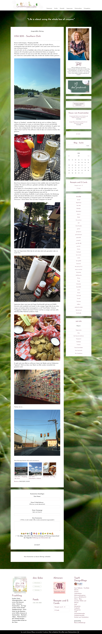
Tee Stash (78, 295)
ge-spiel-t (79, 240)
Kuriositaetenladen (79, 347)
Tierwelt (78, 298)
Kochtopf (78, 252)
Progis (78, 281)
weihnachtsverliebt (79, 307)
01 (75, 162)
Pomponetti (78, 338)
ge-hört (78, 228)
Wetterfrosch (79, 310)
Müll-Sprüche (79, 275)
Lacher (78, 257)
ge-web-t (79, 246)
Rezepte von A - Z (79, 185)
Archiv (56, 8)
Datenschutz (78, 8)
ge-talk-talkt (78, 243)
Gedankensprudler (79, 615)
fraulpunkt (77, 608)
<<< (69, 155)
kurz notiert (78, 255)
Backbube (78, 341)
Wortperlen (77, 606)
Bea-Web (79, 205)
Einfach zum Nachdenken (81, 617)
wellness (78, 304)
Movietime (78, 272)
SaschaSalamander (79, 613)
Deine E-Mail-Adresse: (37, 503)
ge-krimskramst (78, 234)
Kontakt (62, 8)
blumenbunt (78, 211)
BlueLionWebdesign (79, 622)
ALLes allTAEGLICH (80, 597)
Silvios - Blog (78, 599)
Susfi (75, 604)
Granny (78, 249)
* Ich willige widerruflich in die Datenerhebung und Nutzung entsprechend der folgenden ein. (37, 537)
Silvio (78, 333)
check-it (78, 214)
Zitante (76, 591)
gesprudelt (78, 237)
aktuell (78, 199)
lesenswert (78, 263)
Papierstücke (78, 330)
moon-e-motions (78, 269)
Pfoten (78, 278)
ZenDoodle (78, 313)
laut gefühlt (78, 260)
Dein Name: (37, 496)
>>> (88, 155)
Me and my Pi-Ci (78, 266)
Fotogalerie (87, 8)
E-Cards (78, 188)
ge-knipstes (78, 231)
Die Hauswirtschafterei (79, 336)
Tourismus (78, 301)
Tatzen (78, 292)
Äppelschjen (78, 202)
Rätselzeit (78, 284)
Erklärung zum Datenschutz (40, 538)
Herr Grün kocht (78, 350)
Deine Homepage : (37, 511)
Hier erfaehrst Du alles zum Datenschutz (63, 632)
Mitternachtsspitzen (79, 595)
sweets (78, 289)
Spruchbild (78, 286)
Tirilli (75, 611)
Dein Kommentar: (37, 519)
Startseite (49, 8)
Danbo (78, 217)
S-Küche (78, 344)
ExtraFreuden (79, 225)
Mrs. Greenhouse (78, 353)
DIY (79, 223)
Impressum (70, 8)
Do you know (78, 220)
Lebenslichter (78, 593)
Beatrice (16, 481)
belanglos (79, 208)
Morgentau (77, 610)
